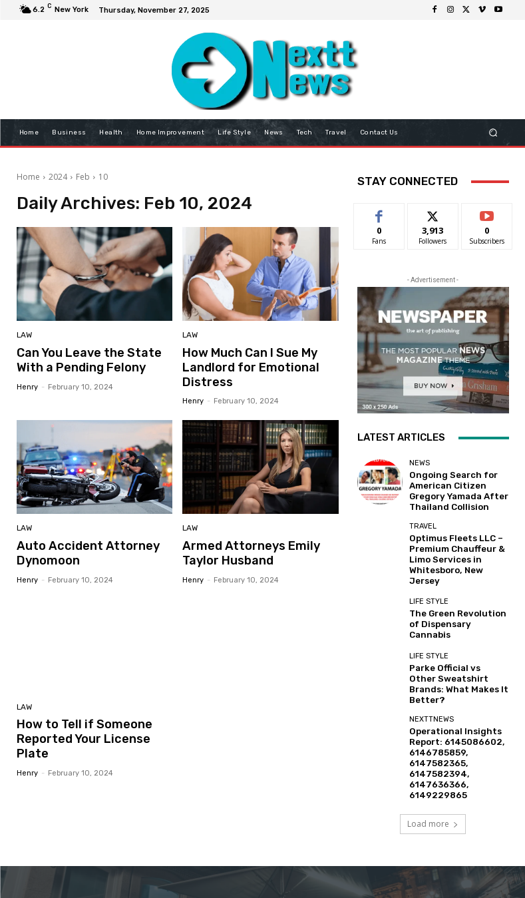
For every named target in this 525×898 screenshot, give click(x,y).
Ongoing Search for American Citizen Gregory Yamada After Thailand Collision (457, 487)
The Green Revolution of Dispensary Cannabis (455, 599)
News (419, 463)
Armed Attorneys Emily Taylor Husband (246, 550)
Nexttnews (431, 685)
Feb (83, 176)
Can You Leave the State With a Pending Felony (84, 359)
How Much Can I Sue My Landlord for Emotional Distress (246, 366)
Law (24, 335)
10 (103, 176)
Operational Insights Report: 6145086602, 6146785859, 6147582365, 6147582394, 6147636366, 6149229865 (449, 723)
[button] (493, 132)
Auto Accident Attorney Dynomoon (82, 550)
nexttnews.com (95, 885)
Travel (423, 519)
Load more (432, 777)
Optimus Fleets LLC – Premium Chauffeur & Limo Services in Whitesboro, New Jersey (454, 543)
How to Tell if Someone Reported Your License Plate (94, 726)
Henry (27, 385)
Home (28, 176)
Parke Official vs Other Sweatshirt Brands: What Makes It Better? (457, 654)
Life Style (428, 583)
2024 (58, 176)
